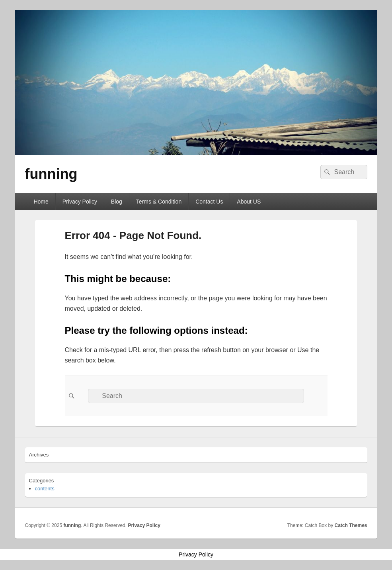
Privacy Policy (79, 201)
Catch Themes (350, 525)
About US (249, 201)
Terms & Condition (158, 201)
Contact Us (209, 201)
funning (51, 174)
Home (40, 201)
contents (45, 489)
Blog (116, 201)
